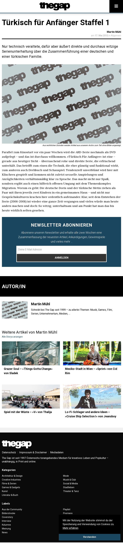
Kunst (5, 491)
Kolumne (6, 524)
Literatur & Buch (10, 495)
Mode (66, 476)
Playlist (66, 509)
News (5, 532)
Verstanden (89, 537)
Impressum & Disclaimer (33, 452)
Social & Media (70, 483)
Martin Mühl (114, 31)
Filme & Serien (9, 483)
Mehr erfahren (70, 528)
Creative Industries (11, 479)
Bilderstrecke (8, 513)
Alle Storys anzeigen (12, 336)
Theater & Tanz (71, 491)
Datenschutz (9, 452)
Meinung (6, 528)
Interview (6, 521)
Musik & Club (69, 479)
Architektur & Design (12, 476)
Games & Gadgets (11, 487)
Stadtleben (68, 487)
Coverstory (7, 517)
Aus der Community (12, 509)
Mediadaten (56, 452)
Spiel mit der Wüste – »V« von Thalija (28, 412)
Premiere (68, 513)
